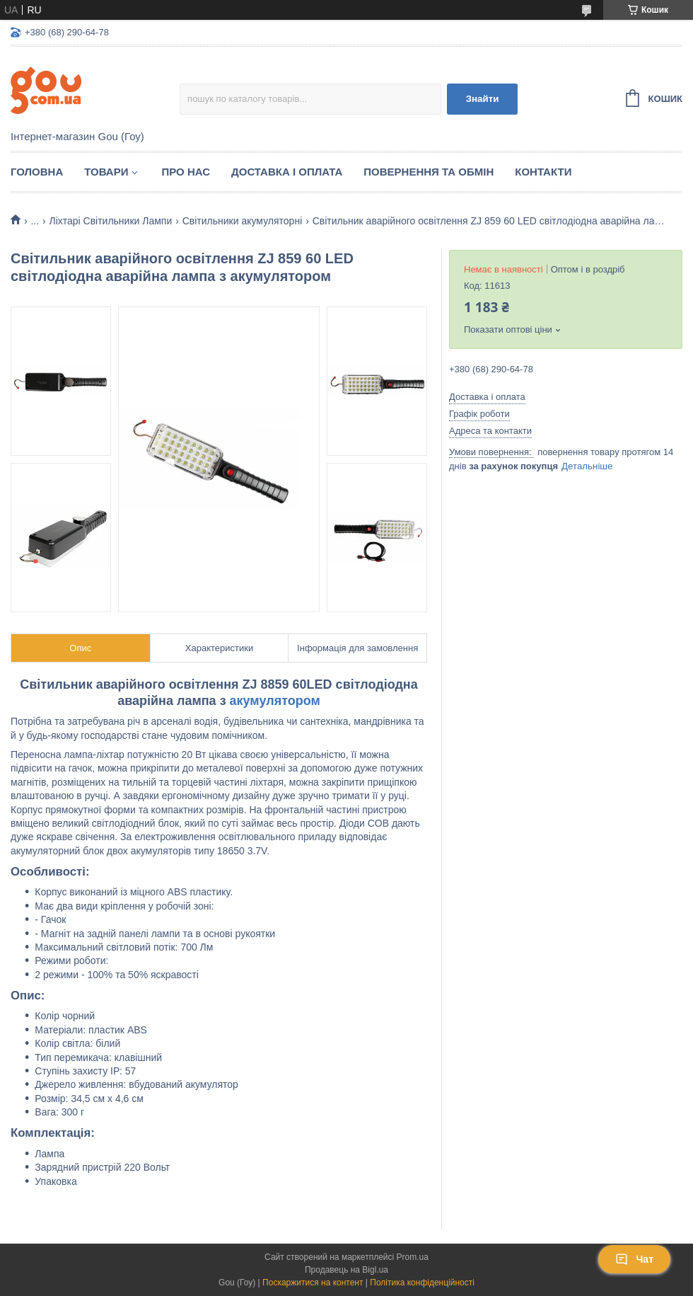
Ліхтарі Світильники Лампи (111, 220)
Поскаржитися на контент (312, 1283)
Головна (37, 171)
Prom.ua (413, 1257)
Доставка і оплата (286, 171)
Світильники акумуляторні (242, 220)
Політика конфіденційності (422, 1283)
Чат (634, 1259)
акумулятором (275, 701)
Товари (106, 171)
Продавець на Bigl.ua (346, 1270)
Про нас (185, 171)
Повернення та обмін (428, 171)
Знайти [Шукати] (482, 98)
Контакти (543, 171)
